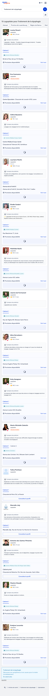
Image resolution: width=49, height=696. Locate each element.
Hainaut (5, 25)
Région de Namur (36, 25)
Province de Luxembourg (19, 25)
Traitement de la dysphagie (28, 687)
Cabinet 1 (6, 50)
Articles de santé (13, 687)
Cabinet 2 (13, 446)
